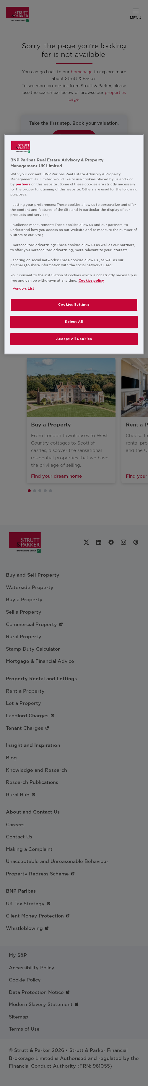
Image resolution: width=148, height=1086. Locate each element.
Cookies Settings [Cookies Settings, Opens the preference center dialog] (74, 304)
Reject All (74, 322)
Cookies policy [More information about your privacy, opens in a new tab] (91, 280)
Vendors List (23, 288)
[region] (74, 244)
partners (23, 184)
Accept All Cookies (74, 339)
